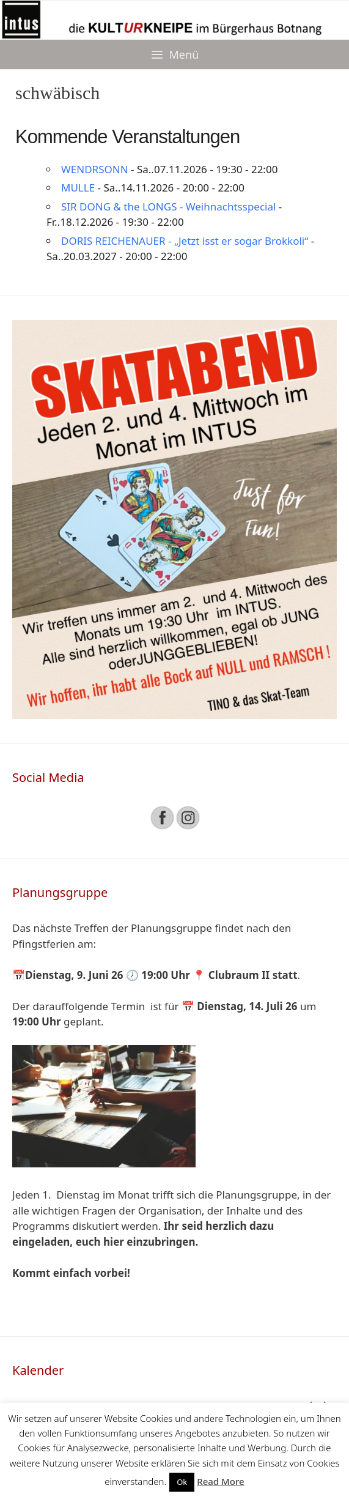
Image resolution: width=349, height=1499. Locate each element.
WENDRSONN (94, 169)
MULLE (78, 187)
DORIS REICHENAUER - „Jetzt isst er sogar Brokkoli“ (184, 241)
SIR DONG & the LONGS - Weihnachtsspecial (168, 206)
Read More (220, 1481)
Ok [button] (182, 1481)
